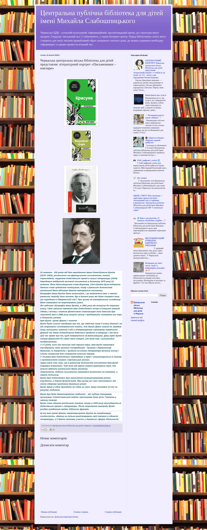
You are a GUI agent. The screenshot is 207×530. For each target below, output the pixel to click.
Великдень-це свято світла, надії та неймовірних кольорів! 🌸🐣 (155, 266)
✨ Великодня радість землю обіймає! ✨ (154, 116)
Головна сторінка (81, 512)
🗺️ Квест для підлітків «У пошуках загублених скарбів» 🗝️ (151, 219)
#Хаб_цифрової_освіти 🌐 (148, 160)
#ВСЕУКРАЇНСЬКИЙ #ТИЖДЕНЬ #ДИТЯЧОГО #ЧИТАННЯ (154, 242)
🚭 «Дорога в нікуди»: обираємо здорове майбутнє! (154, 140)
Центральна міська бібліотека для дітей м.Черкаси (139, 308)
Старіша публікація (113, 512)
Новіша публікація (49, 512)
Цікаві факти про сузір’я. (156, 95)
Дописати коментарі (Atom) (66, 517)
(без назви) (141, 178)
